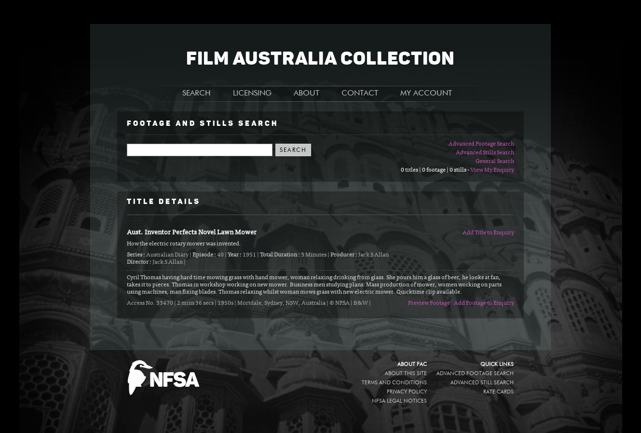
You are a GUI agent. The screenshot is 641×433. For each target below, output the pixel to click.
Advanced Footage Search (481, 144)
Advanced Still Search (482, 382)
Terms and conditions (394, 382)
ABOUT (306, 93)
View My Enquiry (492, 170)
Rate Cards (498, 391)
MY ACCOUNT (426, 93)
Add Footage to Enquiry (484, 303)
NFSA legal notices (399, 401)
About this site (406, 373)
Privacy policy (407, 391)
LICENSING (252, 93)
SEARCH (196, 93)
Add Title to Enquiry (488, 233)
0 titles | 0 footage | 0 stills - (435, 170)
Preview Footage (429, 303)
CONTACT (359, 93)
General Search (495, 161)
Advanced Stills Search (485, 153)
